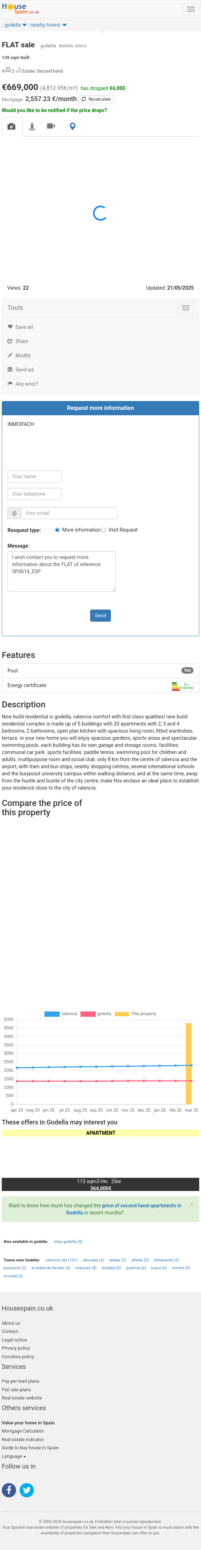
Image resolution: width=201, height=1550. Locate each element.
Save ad (20, 327)
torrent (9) (181, 1268)
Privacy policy (16, 1348)
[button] (24, 27)
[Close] (192, 1205)
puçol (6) (159, 1268)
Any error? (22, 384)
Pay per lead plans (20, 1381)
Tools (15, 307)
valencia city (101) (61, 1260)
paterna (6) (136, 1268)
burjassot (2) (15, 1268)
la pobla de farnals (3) (50, 1268)
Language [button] (14, 1456)
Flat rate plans (16, 1389)
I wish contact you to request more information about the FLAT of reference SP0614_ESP (61, 571)
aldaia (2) (117, 1260)
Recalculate (96, 99)
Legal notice (14, 1340)
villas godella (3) (67, 1241)
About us (11, 1323)
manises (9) (86, 1268)
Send (100, 615)
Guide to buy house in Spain (30, 1447)
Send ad (20, 370)
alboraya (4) (93, 1260)
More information (81, 530)
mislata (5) (111, 1268)
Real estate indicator (23, 1439)
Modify (19, 355)
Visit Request (123, 530)
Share (17, 341)
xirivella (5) (13, 1276)
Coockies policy (18, 1356)
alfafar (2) (140, 1260)
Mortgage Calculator (23, 1431)
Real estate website (22, 1398)
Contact (10, 1331)
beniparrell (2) (166, 1260)
